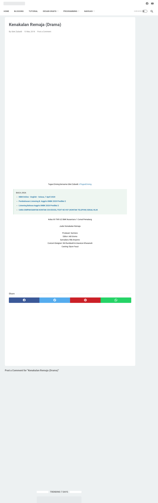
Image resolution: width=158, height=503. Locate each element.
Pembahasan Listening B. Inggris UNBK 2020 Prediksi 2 (42, 204)
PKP (130, 192)
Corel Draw (119, 172)
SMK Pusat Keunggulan (125, 207)
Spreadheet (120, 213)
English (128, 177)
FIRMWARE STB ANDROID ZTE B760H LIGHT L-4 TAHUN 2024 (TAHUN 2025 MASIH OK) (131, 54)
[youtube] (150, 3)
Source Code (143, 207)
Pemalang (135, 187)
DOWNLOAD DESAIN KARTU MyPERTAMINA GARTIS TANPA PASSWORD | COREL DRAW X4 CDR (133, 134)
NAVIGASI (89, 11)
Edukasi (118, 177)
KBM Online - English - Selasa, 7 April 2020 (37, 199)
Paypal (125, 187)
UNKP (147, 218)
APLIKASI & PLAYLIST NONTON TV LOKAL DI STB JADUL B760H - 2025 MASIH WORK (133, 114)
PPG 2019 (139, 192)
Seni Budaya (132, 202)
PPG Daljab (131, 197)
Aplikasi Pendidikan (133, 161)
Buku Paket (143, 166)
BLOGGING (20, 11)
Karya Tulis (138, 177)
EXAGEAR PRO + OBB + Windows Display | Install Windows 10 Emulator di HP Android (132, 74)
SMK (150, 202)
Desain (130, 172)
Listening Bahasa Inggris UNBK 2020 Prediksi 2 (39, 208)
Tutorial (118, 218)
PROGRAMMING (72, 11)
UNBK (127, 218)
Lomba (144, 182)
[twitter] (43, 306)
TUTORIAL (34, 11)
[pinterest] (65, 306)
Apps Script (120, 166)
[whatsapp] (88, 306)
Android (118, 161)
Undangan (137, 218)
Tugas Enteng (141, 213)
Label (127, 182)
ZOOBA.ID (78, 499)
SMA (143, 202)
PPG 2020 (119, 197)
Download (140, 172)
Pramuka (143, 197)
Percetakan (120, 192)
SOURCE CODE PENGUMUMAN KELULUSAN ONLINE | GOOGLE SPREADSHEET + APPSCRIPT (131, 94)
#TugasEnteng (70, 187)
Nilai (117, 187)
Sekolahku (119, 202)
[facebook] (144, 3)
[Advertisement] (54, 58)
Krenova (118, 182)
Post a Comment (44, 34)
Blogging (131, 166)
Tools (130, 213)
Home (7, 11)
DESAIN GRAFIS (51, 11)
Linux (135, 182)
